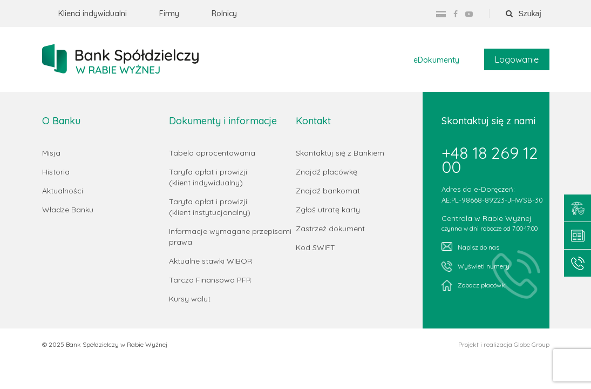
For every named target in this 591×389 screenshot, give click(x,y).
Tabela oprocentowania (212, 153)
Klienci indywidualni (92, 13)
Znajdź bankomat (328, 191)
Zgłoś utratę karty (328, 209)
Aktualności (62, 191)
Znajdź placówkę (326, 172)
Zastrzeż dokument (330, 228)
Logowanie (517, 59)
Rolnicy (224, 13)
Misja (51, 153)
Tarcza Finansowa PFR (210, 280)
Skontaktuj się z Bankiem (340, 153)
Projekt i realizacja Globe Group (503, 344)
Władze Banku (67, 209)
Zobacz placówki (474, 285)
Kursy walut (189, 299)
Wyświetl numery (475, 266)
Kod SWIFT (315, 247)
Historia (56, 172)
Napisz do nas (470, 246)
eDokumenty (436, 60)
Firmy (169, 13)
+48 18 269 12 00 (489, 160)
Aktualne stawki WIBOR (210, 261)
